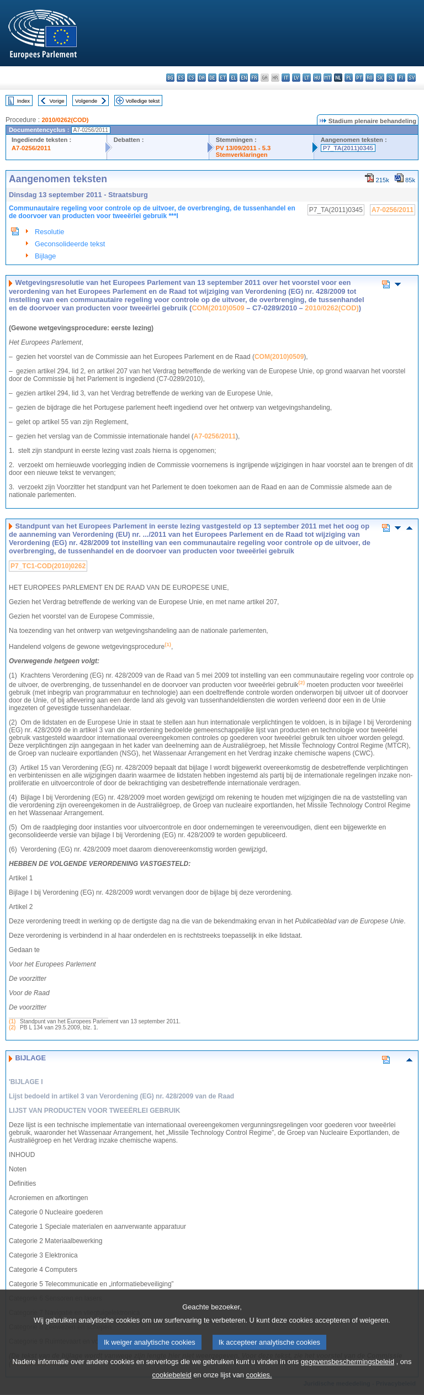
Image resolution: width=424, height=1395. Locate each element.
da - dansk (202, 77)
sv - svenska (411, 77)
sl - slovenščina (390, 77)
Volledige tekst (142, 101)
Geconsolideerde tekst (70, 244)
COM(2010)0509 (218, 308)
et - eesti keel (223, 77)
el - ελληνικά (233, 77)
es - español (181, 77)
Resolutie (49, 232)
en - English (244, 77)
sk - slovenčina (380, 77)
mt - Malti (328, 77)
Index (23, 101)
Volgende (86, 101)
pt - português (359, 77)
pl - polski (348, 77)
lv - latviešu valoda (296, 77)
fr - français (254, 77)
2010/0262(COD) (64, 120)
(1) (12, 1021)
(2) (12, 1027)
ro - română (369, 77)
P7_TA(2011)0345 (348, 148)
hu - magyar (317, 77)
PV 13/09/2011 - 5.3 (243, 148)
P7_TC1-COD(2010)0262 (48, 566)
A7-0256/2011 (31, 148)
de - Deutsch (212, 77)
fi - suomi (401, 77)
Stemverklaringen (242, 154)
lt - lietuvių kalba (307, 77)
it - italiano (286, 77)
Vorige (57, 101)
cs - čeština (191, 77)
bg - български (170, 77)
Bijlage (45, 256)
